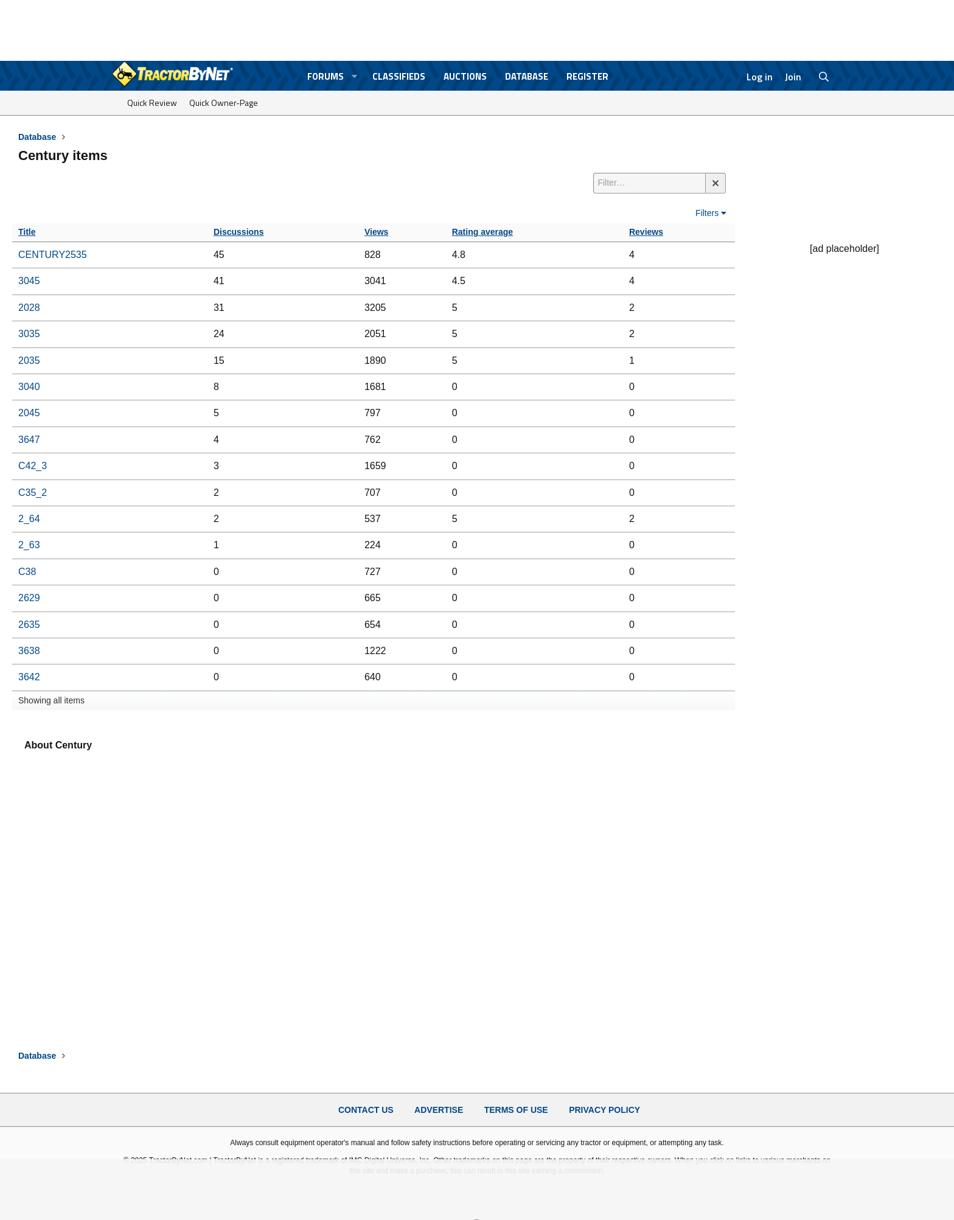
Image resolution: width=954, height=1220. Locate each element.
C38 (27, 571)
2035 (29, 360)
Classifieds (398, 76)
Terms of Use (516, 1110)
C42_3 (32, 466)
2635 (29, 624)
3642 (29, 677)
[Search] (824, 77)
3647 (29, 439)
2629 (29, 598)
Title (27, 232)
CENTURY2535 (52, 254)
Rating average (482, 232)
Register (587, 76)
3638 (29, 651)
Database (526, 76)
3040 (29, 387)
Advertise (438, 1110)
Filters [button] (707, 213)
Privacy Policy (604, 1110)
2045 (29, 413)
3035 (29, 334)
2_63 (29, 545)
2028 (29, 307)
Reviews (646, 232)
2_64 (29, 519)
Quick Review (152, 102)
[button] (354, 76)
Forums (325, 76)
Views (376, 232)
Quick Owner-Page (223, 102)
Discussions (238, 232)
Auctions (465, 76)
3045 (29, 281)
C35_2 (32, 492)
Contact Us (366, 1110)
